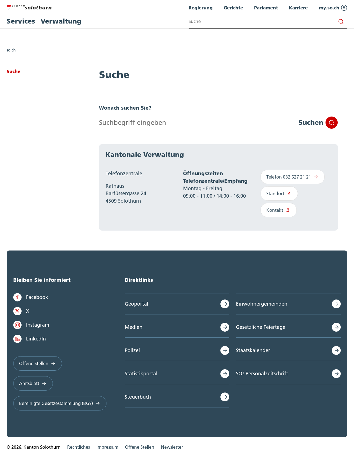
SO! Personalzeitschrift (262, 373)
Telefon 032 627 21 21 (292, 177)
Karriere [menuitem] (298, 8)
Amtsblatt (33, 383)
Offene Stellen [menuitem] (139, 447)
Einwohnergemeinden (261, 304)
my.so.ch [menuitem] (333, 7)
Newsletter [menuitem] (172, 447)
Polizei (132, 350)
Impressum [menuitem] (107, 447)
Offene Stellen (37, 363)
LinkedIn (29, 339)
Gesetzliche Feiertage (260, 327)
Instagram (31, 325)
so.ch (11, 50)
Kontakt (278, 210)
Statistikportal (141, 373)
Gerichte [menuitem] (233, 8)
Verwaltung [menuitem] (61, 21)
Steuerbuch (138, 397)
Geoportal (136, 304)
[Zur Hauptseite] (29, 6)
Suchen (318, 123)
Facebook (30, 297)
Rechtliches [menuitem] (78, 447)
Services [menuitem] (21, 21)
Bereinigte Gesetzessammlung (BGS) (60, 403)
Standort (279, 193)
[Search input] (268, 21)
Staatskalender (253, 350)
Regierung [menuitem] (201, 8)
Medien (133, 327)
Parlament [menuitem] (266, 8)
